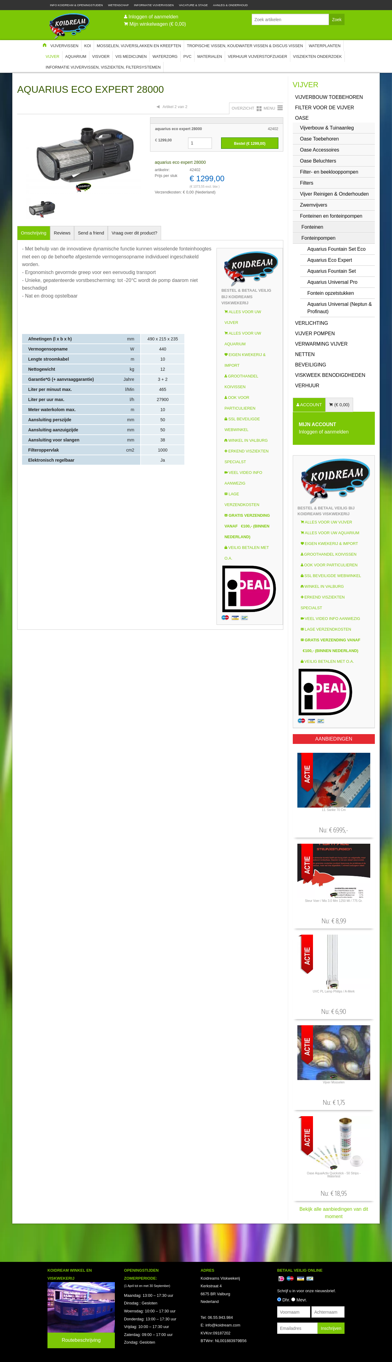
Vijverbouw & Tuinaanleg (327, 127)
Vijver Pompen (315, 333)
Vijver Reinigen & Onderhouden (334, 194)
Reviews (62, 233)
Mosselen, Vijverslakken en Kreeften (139, 45)
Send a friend (91, 233)
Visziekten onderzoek (317, 56)
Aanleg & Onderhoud (230, 5)
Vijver (52, 56)
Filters (307, 183)
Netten (305, 354)
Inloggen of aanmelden (153, 16)
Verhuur (307, 385)
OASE (302, 118)
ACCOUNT (310, 404)
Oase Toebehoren (319, 138)
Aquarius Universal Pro (332, 282)
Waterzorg (165, 56)
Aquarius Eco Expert (329, 260)
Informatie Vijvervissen (154, 5)
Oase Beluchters (318, 160)
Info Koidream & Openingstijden (76, 5)
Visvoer (101, 56)
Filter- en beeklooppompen (329, 171)
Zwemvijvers (313, 205)
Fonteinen (312, 227)
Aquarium (75, 56)
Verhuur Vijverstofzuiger (257, 56)
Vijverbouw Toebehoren (329, 97)
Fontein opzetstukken (330, 293)
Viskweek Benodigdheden (330, 375)
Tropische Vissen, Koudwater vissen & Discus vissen (245, 45)
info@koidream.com (222, 1325)
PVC (187, 56)
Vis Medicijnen (131, 56)
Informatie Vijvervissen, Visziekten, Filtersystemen (103, 67)
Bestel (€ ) (250, 143)
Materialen (209, 56)
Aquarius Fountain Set (331, 271)
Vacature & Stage (193, 5)
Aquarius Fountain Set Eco (336, 249)
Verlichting (311, 323)
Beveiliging (310, 364)
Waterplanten (325, 45)
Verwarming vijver (321, 344)
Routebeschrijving (81, 1340)
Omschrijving (33, 233)
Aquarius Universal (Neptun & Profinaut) (339, 308)
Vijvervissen (64, 45)
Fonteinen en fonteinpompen (331, 216)
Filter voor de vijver (324, 107)
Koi (87, 45)
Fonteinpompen (318, 238)
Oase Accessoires (319, 149)
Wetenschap (118, 5)
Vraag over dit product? (134, 233)
